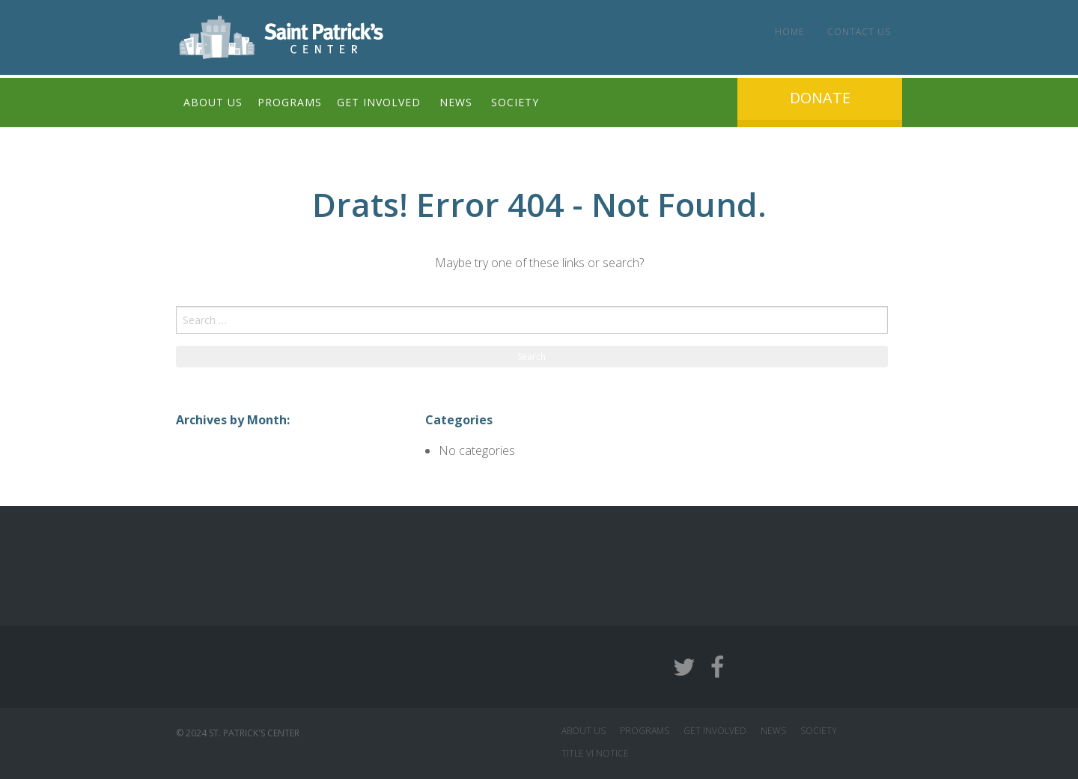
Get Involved (379, 102)
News (455, 102)
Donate (820, 98)
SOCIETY (818, 730)
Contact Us (859, 31)
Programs (290, 102)
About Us (213, 102)
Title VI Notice (595, 753)
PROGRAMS (644, 730)
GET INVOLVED (714, 730)
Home (790, 31)
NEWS (773, 730)
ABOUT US (583, 730)
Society (515, 102)
